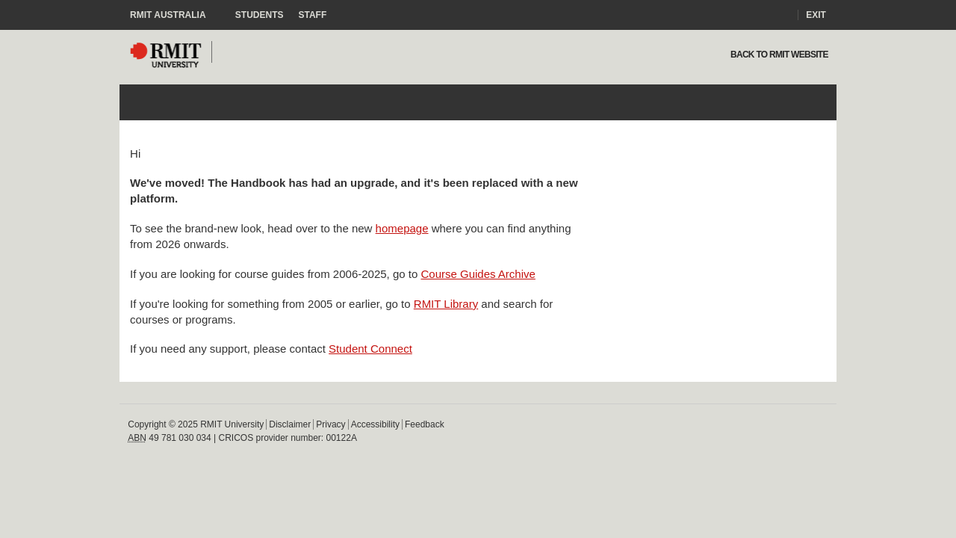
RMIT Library (446, 303)
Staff (313, 15)
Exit (816, 15)
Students (259, 15)
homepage (402, 228)
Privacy (330, 424)
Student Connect (370, 348)
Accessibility (375, 424)
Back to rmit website (778, 54)
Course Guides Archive (477, 274)
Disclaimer (290, 424)
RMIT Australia (175, 15)
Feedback (424, 424)
